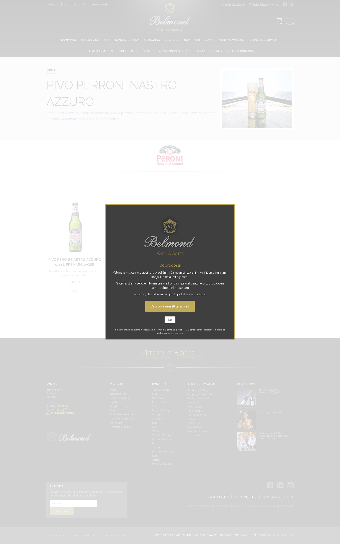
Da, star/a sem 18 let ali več (170, 306)
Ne (170, 320)
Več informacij (175, 333)
